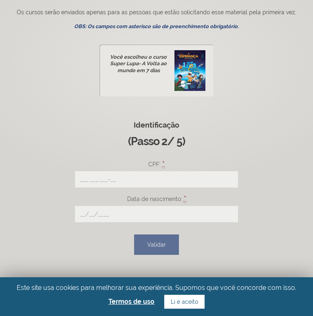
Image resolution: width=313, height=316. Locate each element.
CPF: (156, 163)
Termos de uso (131, 301)
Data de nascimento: (156, 198)
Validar (156, 244)
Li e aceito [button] (184, 301)
